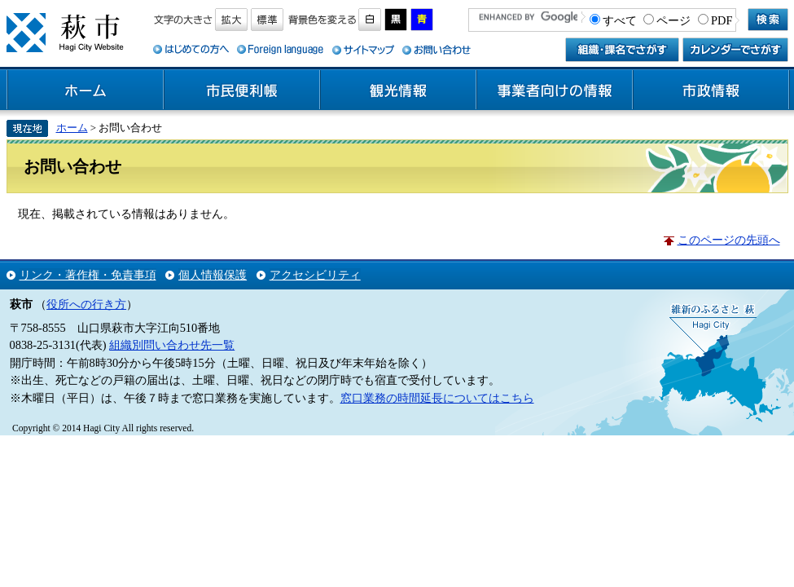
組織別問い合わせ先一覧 (172, 344)
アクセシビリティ (315, 274)
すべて (620, 20)
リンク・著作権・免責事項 (88, 274)
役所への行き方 (86, 304)
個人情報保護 (212, 274)
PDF (721, 20)
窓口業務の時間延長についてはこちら (437, 397)
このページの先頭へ (729, 239)
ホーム (85, 90)
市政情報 (711, 90)
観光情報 (398, 90)
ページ (673, 20)
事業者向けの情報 (554, 90)
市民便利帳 (242, 90)
